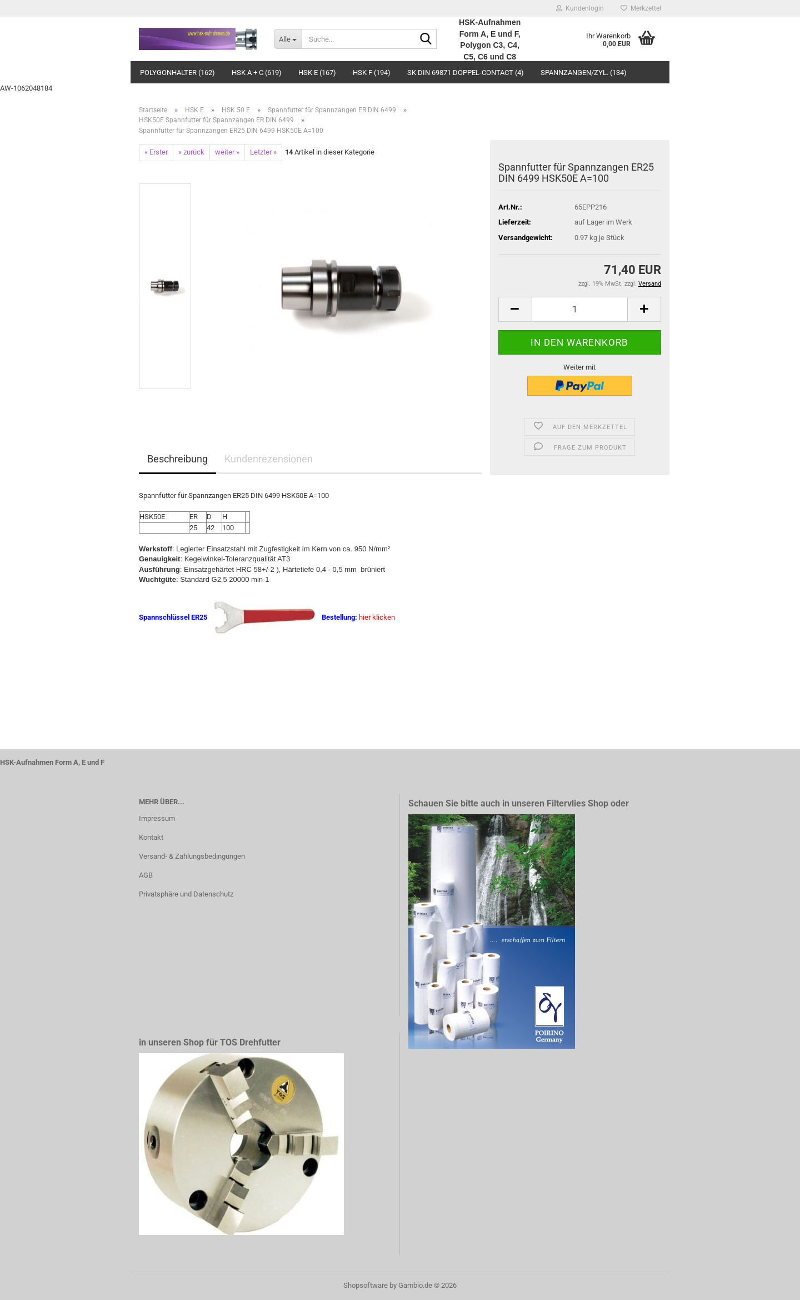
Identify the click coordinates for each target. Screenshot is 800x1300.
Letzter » (263, 152)
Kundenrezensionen (268, 459)
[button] (515, 309)
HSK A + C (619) (257, 72)
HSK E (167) (317, 72)
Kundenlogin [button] (580, 8)
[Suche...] (288, 39)
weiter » (227, 152)
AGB (146, 875)
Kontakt (151, 837)
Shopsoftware (365, 1285)
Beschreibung (177, 459)
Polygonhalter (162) (177, 72)
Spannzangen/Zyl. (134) (584, 72)
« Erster (156, 152)
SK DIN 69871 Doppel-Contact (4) (465, 72)
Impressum (157, 818)
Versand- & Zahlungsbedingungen (192, 856)
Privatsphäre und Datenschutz (186, 894)
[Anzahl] (580, 309)
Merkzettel (641, 8)
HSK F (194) (372, 72)
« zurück (191, 152)
